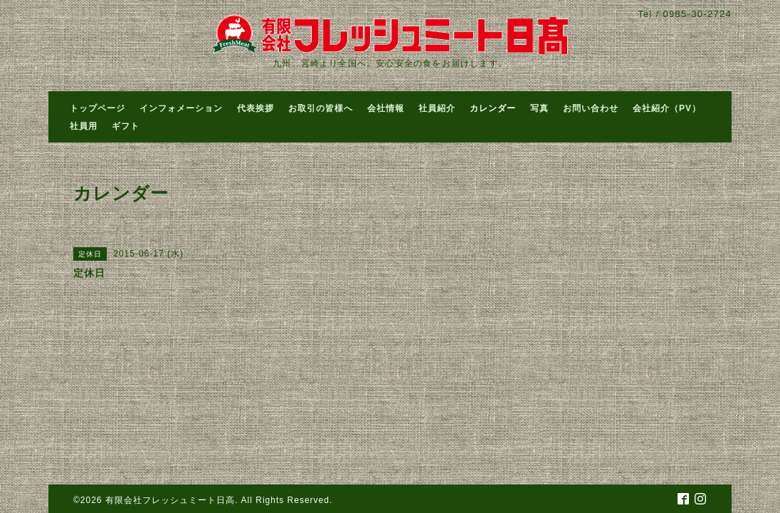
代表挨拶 (255, 108)
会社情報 (385, 108)
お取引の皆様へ (320, 108)
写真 (539, 108)
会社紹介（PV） (667, 108)
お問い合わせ (590, 108)
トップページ (97, 108)
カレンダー (493, 108)
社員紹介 (436, 108)
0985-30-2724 (697, 14)
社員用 (84, 126)
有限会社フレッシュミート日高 (170, 500)
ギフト (125, 126)
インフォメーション (181, 108)
